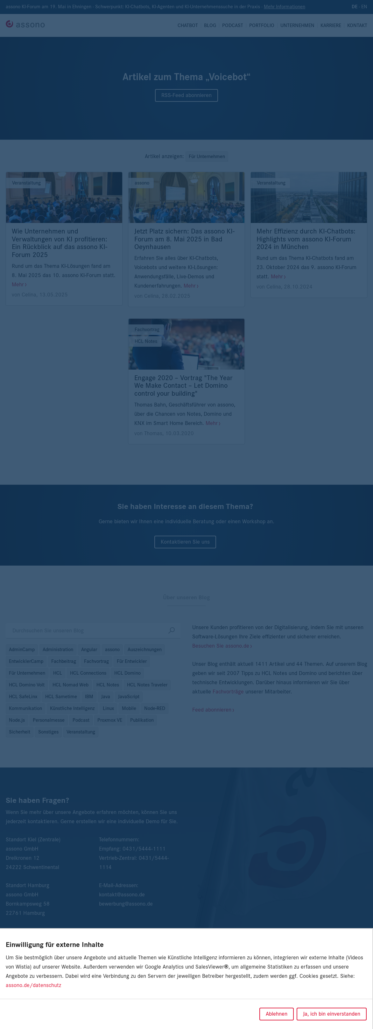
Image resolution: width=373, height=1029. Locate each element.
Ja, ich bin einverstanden (331, 1014)
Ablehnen (276, 1014)
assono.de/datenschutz (33, 985)
